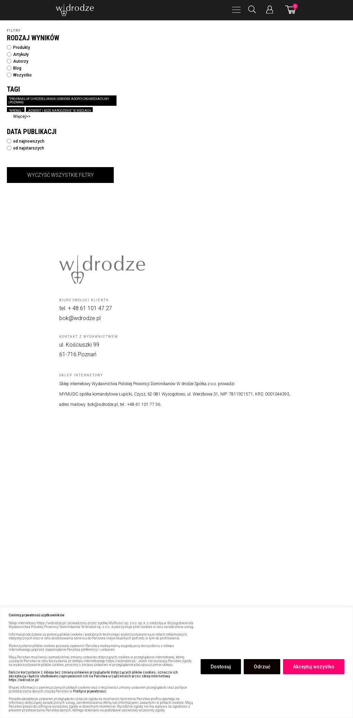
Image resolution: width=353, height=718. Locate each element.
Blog (14, 68)
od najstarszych (25, 148)
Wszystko (19, 75)
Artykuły (18, 54)
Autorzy (17, 61)
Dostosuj (221, 666)
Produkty (18, 47)
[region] (176, 662)
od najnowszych (25, 141)
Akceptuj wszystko (313, 666)
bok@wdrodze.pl (80, 318)
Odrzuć (262, 666)
